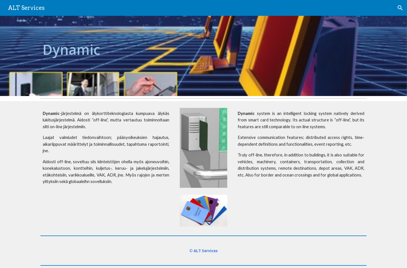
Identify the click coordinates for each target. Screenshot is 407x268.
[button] (400, 8)
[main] (106, 56)
